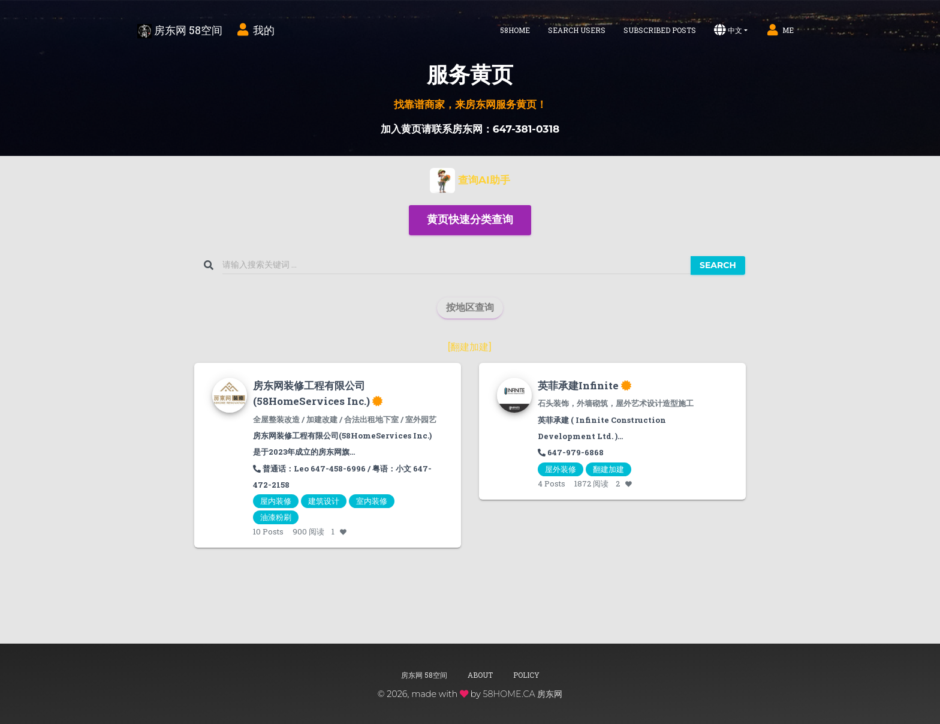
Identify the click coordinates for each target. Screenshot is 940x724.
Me (780, 30)
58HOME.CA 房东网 (522, 694)
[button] (470, 220)
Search (718, 265)
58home (515, 30)
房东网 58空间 (179, 30)
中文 (728, 30)
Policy (526, 675)
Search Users (576, 30)
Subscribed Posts (659, 30)
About (480, 675)
